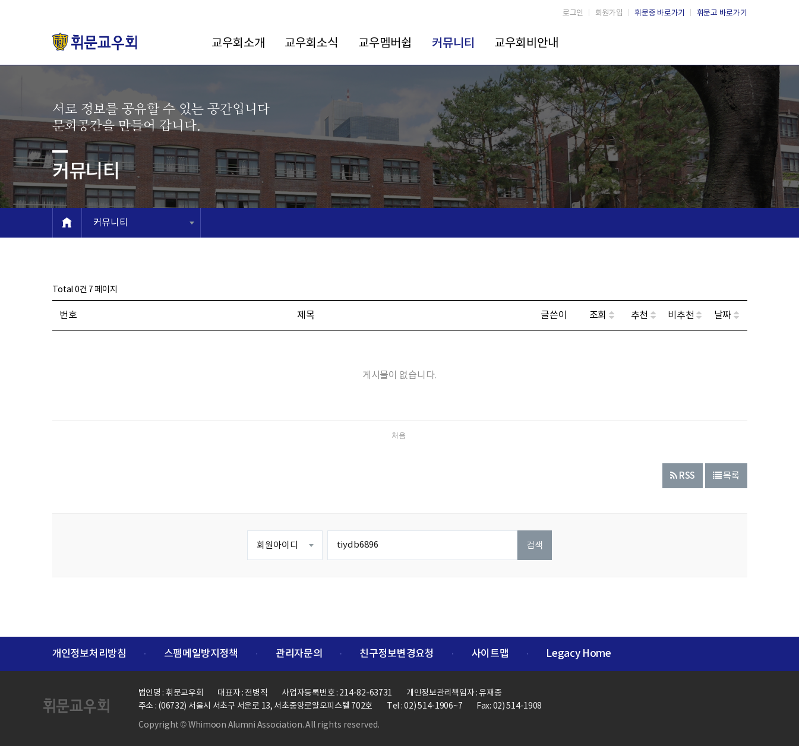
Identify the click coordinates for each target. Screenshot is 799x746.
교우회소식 (311, 43)
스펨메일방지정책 (201, 654)
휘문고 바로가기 (722, 13)
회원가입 (609, 13)
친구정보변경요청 (396, 654)
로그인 (573, 13)
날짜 (726, 315)
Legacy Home (578, 654)
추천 (643, 315)
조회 (601, 315)
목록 (726, 476)
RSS (682, 476)
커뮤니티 (453, 43)
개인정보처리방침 (89, 654)
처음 (398, 435)
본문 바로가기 (0, 0)
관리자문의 (299, 654)
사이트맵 (490, 654)
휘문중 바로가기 (659, 13)
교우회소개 (238, 43)
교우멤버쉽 (385, 43)
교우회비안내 (526, 43)
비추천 (684, 315)
